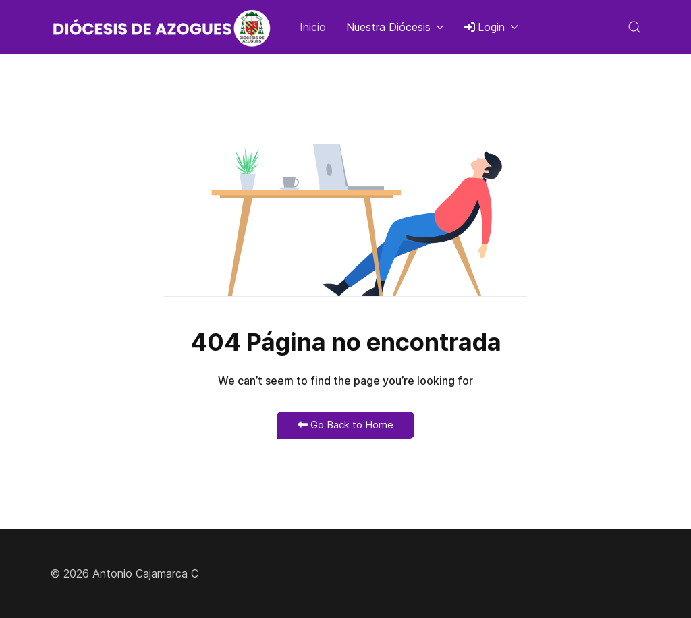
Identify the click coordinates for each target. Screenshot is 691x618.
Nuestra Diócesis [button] (395, 27)
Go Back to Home (345, 424)
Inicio (313, 27)
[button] (634, 27)
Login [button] (491, 27)
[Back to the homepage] (164, 27)
